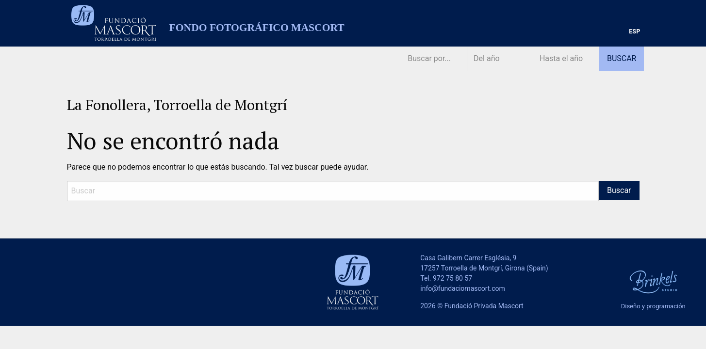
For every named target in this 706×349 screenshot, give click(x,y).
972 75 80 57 (452, 278)
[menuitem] (634, 32)
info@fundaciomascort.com (462, 288)
